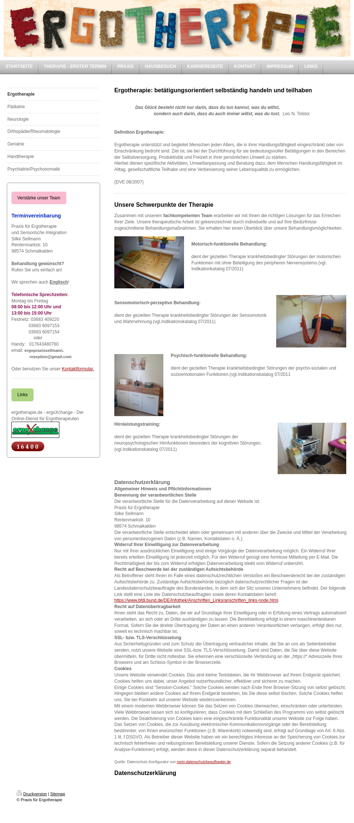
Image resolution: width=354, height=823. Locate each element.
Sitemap (57, 794)
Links (22, 394)
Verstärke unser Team (38, 197)
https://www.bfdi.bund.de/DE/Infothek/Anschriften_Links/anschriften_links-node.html (196, 600)
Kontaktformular (77, 368)
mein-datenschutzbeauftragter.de (204, 762)
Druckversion (32, 794)
